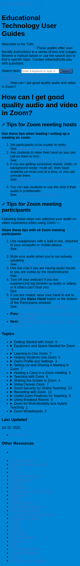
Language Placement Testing (32, 514)
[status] (40, 164)
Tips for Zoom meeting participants (32, 207)
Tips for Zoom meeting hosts (39, 124)
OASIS (15, 522)
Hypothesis (18, 495)
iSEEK (15, 499)
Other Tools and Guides (28, 560)
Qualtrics (17, 541)
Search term (11, 71)
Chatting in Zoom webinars (38, 195)
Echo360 (17, 483)
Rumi (14, 545)
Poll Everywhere (22, 537)
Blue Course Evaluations (29, 464)
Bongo (15, 468)
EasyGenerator (21, 480)
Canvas (16, 472)
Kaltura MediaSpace (25, 507)
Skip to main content (17, 3)
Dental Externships (24, 476)
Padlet (15, 526)
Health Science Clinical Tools (32, 491)
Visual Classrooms (24, 553)
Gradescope (19, 487)
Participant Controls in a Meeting (42, 160)
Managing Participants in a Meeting (44, 148)
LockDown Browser (25, 518)
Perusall (16, 530)
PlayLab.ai (18, 533)
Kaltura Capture (22, 503)
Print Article (19, 435)
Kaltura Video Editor (25, 510)
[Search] (40, 71)
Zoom (17, 79)
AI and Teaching (22, 460)
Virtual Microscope (24, 549)
